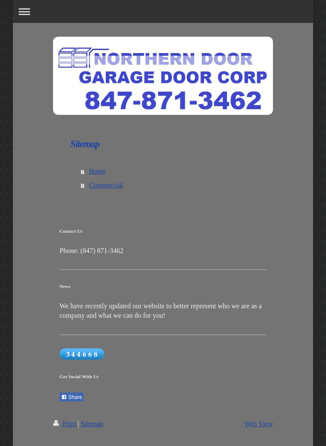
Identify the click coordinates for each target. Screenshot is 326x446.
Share (71, 397)
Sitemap (92, 423)
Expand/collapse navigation (163, 11)
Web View (258, 423)
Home (97, 171)
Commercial (106, 185)
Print (65, 423)
